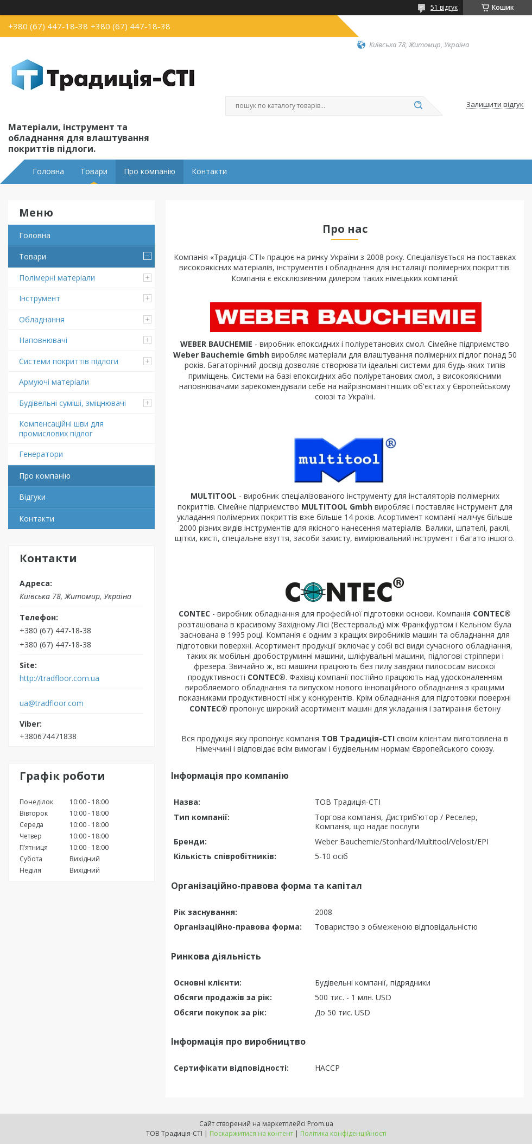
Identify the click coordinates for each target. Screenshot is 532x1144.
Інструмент (39, 298)
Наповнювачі (43, 340)
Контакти (209, 171)
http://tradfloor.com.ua (59, 678)
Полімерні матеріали (57, 277)
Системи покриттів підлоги (68, 361)
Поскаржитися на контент (251, 1133)
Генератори (41, 454)
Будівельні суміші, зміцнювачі (72, 403)
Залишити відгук (495, 105)
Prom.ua (320, 1123)
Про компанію (149, 171)
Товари (93, 171)
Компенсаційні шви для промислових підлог (61, 428)
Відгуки (32, 497)
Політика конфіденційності (343, 1133)
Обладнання (42, 319)
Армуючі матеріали (54, 382)
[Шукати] (418, 106)
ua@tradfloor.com (52, 703)
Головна (48, 171)
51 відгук (444, 7)
